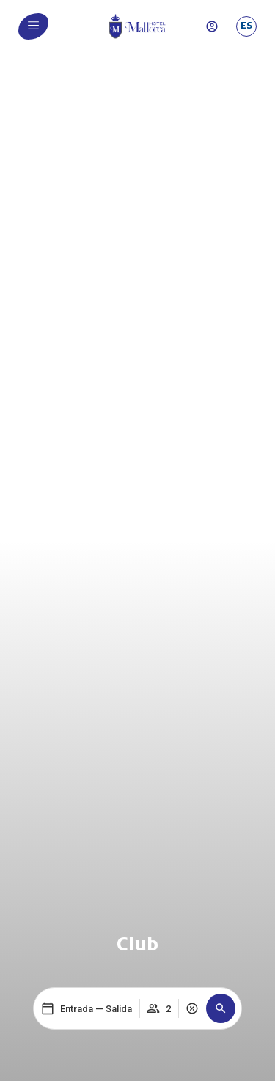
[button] (220, 1008)
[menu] (33, 25)
